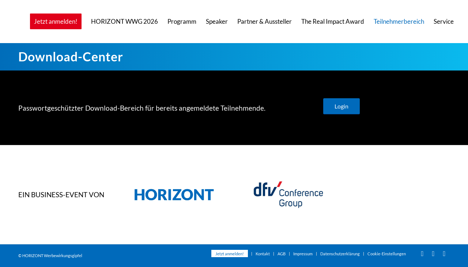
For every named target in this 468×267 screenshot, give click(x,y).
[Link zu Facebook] (433, 253)
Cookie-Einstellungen (386, 253)
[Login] (341, 106)
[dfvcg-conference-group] (288, 195)
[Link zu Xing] (444, 253)
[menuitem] (55, 21)
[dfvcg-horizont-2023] (174, 195)
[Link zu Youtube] (422, 253)
